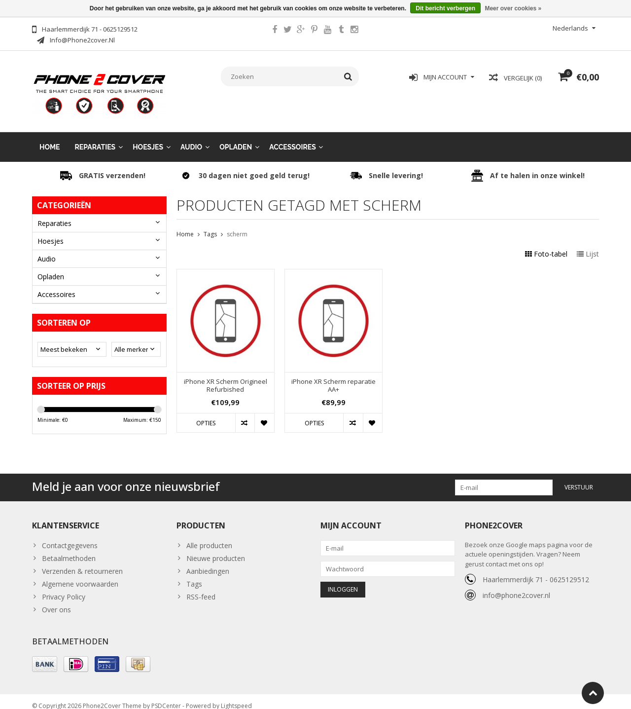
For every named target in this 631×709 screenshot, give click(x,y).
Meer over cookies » (513, 8)
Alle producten (209, 536)
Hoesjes (148, 138)
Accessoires (292, 138)
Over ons (56, 600)
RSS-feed (200, 588)
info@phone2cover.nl (516, 586)
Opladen (235, 138)
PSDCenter (166, 697)
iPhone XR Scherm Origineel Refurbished (225, 377)
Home (49, 138)
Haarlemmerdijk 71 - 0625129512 (536, 570)
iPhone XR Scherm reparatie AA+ (333, 377)
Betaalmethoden (69, 549)
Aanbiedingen (207, 562)
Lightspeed (236, 697)
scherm (237, 225)
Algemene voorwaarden (80, 575)
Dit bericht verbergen (445, 8)
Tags (210, 225)
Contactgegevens (70, 536)
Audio (191, 138)
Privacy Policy (63, 588)
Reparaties (95, 138)
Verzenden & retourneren (82, 562)
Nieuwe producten (215, 549)
